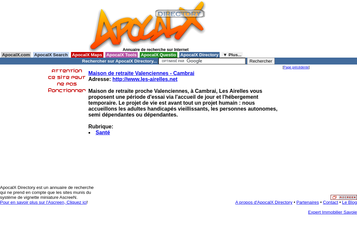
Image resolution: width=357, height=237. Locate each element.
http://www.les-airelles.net (144, 79)
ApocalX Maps (87, 54)
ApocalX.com (16, 54)
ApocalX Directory (199, 54)
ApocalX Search (51, 54)
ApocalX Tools (121, 54)
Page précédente (296, 67)
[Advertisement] (238, 26)
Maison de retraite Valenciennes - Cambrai (142, 73)
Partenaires (308, 202)
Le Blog (349, 202)
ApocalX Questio (158, 54)
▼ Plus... (232, 54)
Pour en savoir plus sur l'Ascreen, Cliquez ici (43, 202)
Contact (330, 202)
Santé (103, 132)
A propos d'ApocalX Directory (264, 202)
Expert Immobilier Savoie (332, 212)
